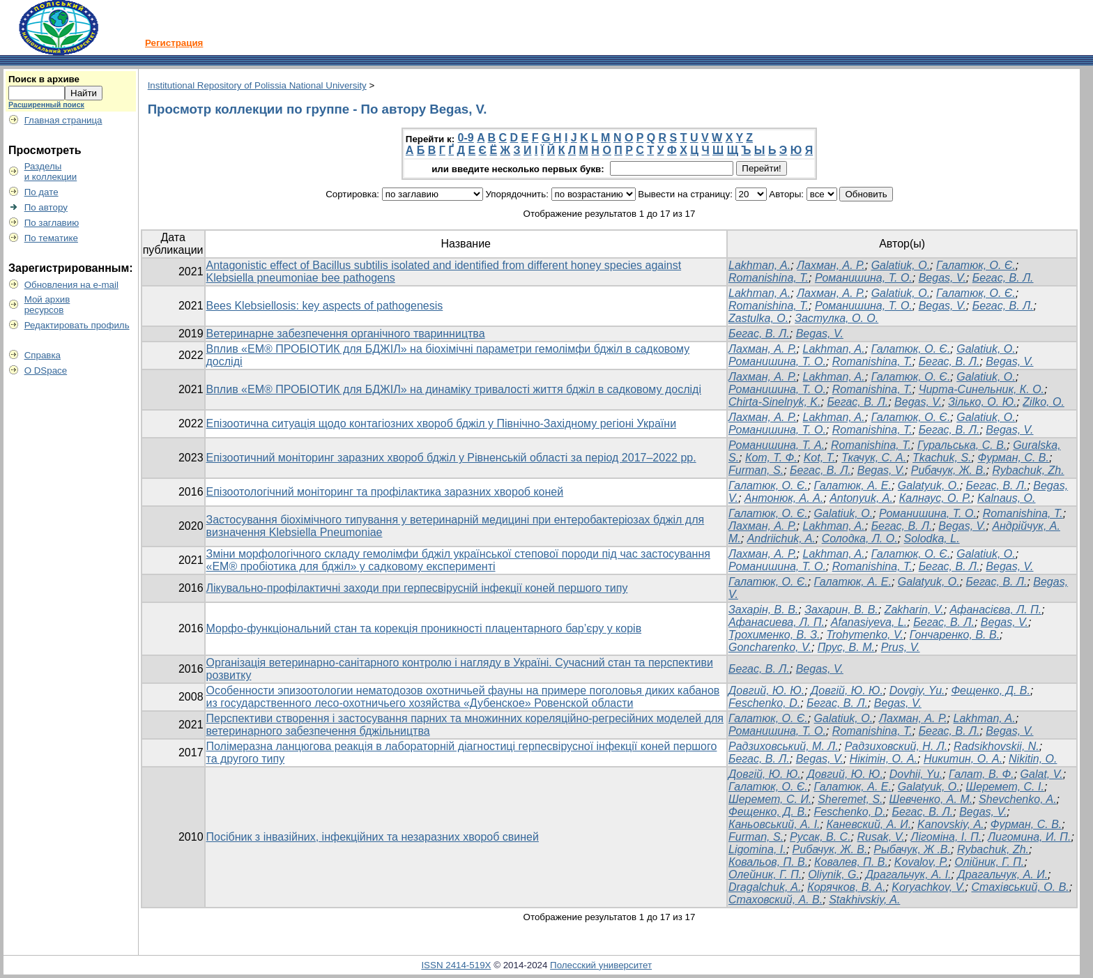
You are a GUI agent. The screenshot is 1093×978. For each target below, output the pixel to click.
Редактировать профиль (77, 325)
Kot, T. (820, 458)
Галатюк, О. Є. (976, 265)
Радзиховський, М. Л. (783, 746)
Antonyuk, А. (861, 498)
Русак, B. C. (820, 837)
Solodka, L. (932, 538)
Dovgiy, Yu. (917, 690)
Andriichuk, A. (781, 538)
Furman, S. (756, 470)
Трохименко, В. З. (774, 635)
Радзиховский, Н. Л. (896, 746)
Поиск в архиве (43, 79)
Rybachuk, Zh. (1028, 470)
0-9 (466, 138)
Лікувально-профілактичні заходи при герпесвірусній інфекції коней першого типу (417, 588)
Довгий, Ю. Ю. (766, 690)
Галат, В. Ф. (981, 774)
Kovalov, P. (921, 862)
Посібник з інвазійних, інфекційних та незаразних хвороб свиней (372, 837)
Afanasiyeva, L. (869, 622)
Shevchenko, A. (1017, 799)
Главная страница (63, 120)
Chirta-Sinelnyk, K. (774, 402)
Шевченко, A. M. (930, 799)
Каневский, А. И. (868, 824)
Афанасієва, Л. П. (996, 610)
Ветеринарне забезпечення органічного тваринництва (345, 333)
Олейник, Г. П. (765, 874)
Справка (42, 355)
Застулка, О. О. (836, 318)
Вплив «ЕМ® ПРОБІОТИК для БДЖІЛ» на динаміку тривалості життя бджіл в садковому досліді (453, 389)
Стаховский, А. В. (775, 900)
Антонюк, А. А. (783, 498)
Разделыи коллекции (50, 171)
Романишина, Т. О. (863, 278)
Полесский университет (601, 965)
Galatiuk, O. (900, 265)
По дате (41, 192)
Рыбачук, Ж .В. (912, 849)
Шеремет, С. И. (769, 799)
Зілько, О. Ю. (982, 402)
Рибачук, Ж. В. (948, 470)
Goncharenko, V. (769, 647)
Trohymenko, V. (864, 635)
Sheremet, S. (850, 799)
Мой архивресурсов (47, 304)
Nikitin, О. (1033, 759)
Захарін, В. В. (763, 610)
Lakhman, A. (759, 265)
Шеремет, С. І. (1005, 787)
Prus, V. (900, 647)
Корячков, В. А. (846, 887)
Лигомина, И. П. (1029, 837)
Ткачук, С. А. (873, 458)
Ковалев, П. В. (851, 862)
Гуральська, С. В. (962, 445)
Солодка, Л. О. (860, 538)
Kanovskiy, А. (950, 824)
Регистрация (174, 43)
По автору (46, 207)
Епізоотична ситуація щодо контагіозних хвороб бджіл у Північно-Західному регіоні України (441, 423)
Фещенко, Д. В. (990, 690)
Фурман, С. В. (1013, 458)
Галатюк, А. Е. (853, 485)
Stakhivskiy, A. (864, 900)
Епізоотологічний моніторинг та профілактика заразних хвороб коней (385, 492)
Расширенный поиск (46, 104)
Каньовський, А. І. (774, 824)
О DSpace (46, 370)
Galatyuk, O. (929, 485)
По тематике (51, 238)
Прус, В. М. (846, 647)
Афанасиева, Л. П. (776, 622)
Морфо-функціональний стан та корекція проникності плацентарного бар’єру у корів (424, 628)
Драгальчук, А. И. (1002, 874)
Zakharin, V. (914, 610)
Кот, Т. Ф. (771, 458)
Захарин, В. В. (841, 610)
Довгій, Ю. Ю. (847, 690)
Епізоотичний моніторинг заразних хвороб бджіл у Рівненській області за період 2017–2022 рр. (451, 458)
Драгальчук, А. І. (908, 874)
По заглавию (51, 222)
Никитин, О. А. (963, 759)
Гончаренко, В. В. (955, 635)
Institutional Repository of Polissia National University (257, 85)
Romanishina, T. (768, 278)
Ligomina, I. (757, 849)
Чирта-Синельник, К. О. (981, 389)
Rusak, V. (880, 837)
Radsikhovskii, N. (996, 746)
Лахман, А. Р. (831, 265)
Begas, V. (942, 278)
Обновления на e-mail (71, 285)
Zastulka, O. (758, 318)
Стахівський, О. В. (1020, 887)
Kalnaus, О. (1006, 498)
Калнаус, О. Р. (935, 498)
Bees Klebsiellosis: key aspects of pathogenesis (324, 306)
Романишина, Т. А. (776, 445)
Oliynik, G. (833, 874)
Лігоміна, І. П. (946, 837)
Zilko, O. (1043, 402)
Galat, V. (1042, 774)
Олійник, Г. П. (989, 862)
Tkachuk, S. (941, 458)
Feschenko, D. (764, 703)
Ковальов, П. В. (768, 862)
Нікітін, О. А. (883, 759)
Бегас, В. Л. (1003, 278)
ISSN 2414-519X (456, 965)
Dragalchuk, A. (764, 887)
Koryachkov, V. (928, 887)
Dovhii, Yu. (915, 774)
